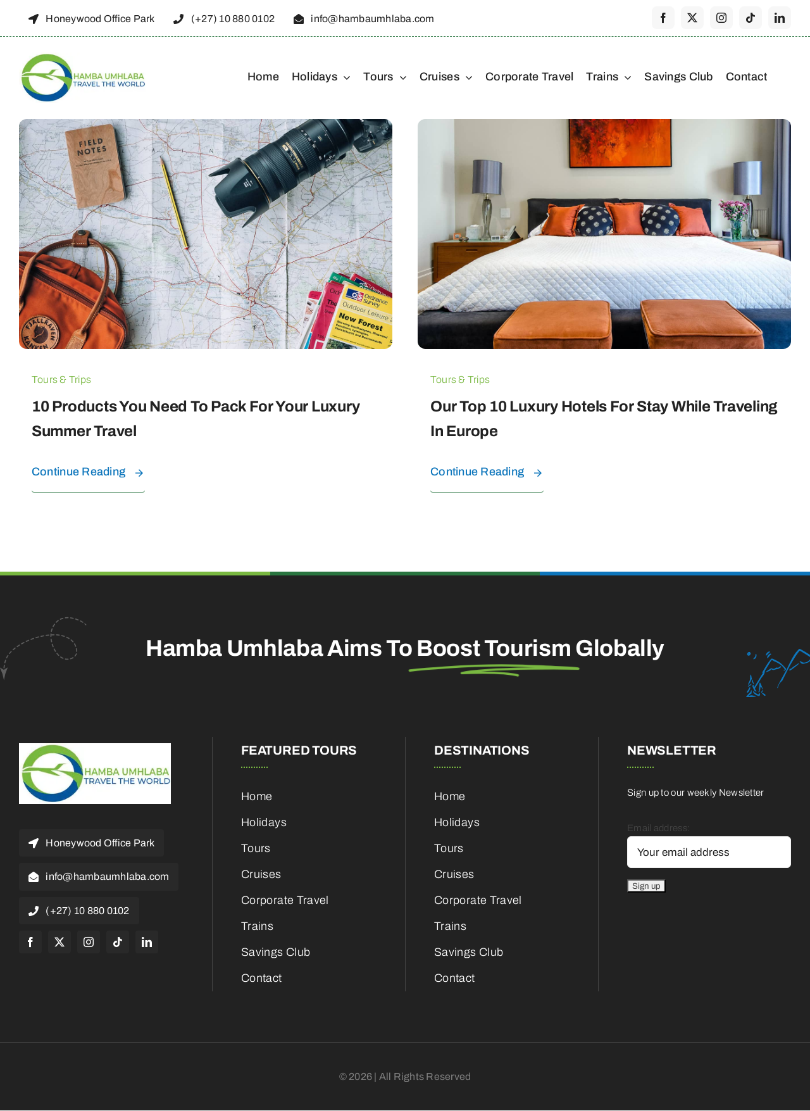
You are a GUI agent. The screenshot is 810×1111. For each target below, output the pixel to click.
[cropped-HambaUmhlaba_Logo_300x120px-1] (82, 57)
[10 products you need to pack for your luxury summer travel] (205, 127)
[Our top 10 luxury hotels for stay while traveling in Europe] (604, 127)
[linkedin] (779, 17)
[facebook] (663, 17)
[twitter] (692, 17)
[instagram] (721, 17)
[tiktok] (750, 17)
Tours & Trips (61, 379)
